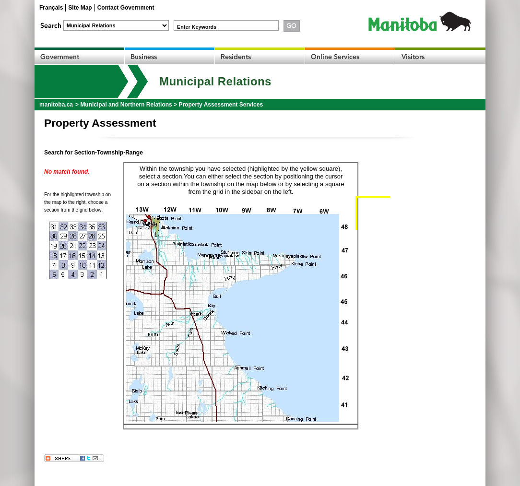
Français (51, 7)
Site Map (80, 7)
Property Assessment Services (220, 104)
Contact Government (125, 7)
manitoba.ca (56, 104)
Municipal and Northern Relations (126, 104)
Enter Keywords (196, 27)
